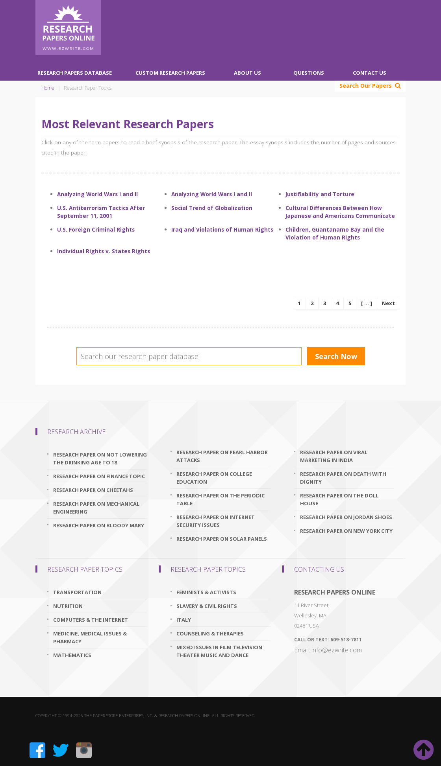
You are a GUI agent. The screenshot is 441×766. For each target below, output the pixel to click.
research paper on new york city (346, 530)
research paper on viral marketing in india (333, 456)
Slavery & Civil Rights (206, 605)
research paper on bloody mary (98, 525)
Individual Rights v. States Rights (103, 251)
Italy (183, 619)
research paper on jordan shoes (346, 517)
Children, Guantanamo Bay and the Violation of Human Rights (334, 233)
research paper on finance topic (99, 476)
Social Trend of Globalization (211, 208)
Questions (308, 72)
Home (47, 88)
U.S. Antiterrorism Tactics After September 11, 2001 (101, 211)
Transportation (77, 592)
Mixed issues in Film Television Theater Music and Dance (219, 651)
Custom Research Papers (170, 72)
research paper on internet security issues (215, 521)
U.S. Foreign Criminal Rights (96, 229)
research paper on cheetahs (93, 489)
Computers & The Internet (90, 619)
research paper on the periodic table (220, 499)
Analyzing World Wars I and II (97, 194)
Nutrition (68, 605)
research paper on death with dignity (343, 477)
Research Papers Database (74, 72)
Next (388, 303)
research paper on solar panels (221, 538)
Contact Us (369, 72)
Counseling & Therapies (210, 633)
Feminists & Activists (206, 592)
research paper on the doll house (339, 499)
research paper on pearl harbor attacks (222, 456)
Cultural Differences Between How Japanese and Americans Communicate (340, 211)
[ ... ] (366, 303)
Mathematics (72, 655)
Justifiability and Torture (319, 194)
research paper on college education (214, 477)
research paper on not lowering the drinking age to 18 (100, 458)
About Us (247, 72)
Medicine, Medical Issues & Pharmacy (90, 637)
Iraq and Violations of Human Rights (222, 229)
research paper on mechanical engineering (96, 507)
